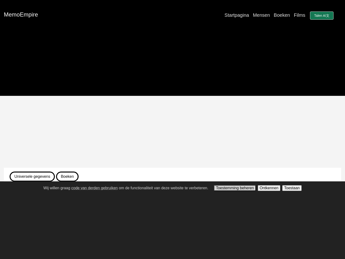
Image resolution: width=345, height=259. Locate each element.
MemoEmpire (21, 14)
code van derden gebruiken (94, 188)
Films (299, 15)
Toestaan (292, 188)
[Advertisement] (172, 131)
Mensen (261, 15)
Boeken (282, 15)
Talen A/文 (321, 15)
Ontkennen (269, 188)
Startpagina (236, 15)
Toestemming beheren (235, 188)
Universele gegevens (32, 176)
